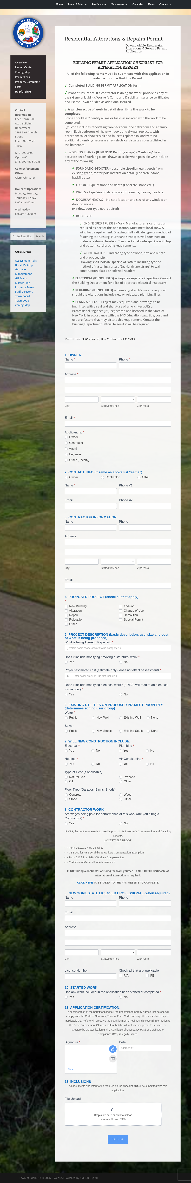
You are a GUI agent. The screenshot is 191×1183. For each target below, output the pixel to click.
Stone (71, 799)
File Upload (73, 1099)
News (151, 4)
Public (71, 717)
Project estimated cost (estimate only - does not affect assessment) (113, 670)
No (123, 662)
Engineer (73, 454)
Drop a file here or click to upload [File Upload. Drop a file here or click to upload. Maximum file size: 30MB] (113, 1115)
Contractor (74, 443)
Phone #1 (126, 485)
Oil (69, 781)
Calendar (137, 4)
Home (59, 4)
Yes (69, 662)
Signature (72, 1042)
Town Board (22, 296)
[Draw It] (113, 1049)
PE (150, 975)
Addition (126, 606)
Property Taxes (24, 287)
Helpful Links (23, 91)
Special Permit (131, 619)
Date (122, 1042)
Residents (97, 4)
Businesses (117, 4)
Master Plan (22, 283)
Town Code (22, 300)
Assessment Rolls (26, 260)
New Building (76, 606)
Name (70, 359)
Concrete (73, 794)
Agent (71, 448)
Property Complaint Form (27, 84)
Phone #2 (126, 500)
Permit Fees (22, 77)
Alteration (73, 610)
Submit (117, 1139)
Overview (21, 62)
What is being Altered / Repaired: (89, 642)
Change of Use (131, 610)
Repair (71, 615)
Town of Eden (75, 4)
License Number (76, 970)
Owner (71, 437)
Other (143, 477)
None (152, 717)
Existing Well (130, 717)
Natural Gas (75, 777)
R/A (124, 975)
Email (70, 417)
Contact (163, 4)
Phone (124, 359)
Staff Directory (24, 291)
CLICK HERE (85, 882)
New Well (100, 717)
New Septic (102, 731)
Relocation (74, 619)
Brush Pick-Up (24, 265)
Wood (125, 794)
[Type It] (113, 1058)
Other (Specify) (77, 460)
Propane (127, 777)
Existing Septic (131, 731)
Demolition (128, 615)
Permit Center (24, 67)
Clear (71, 1069)
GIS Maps (21, 278)
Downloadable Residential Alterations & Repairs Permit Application (146, 48)
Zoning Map (22, 72)
